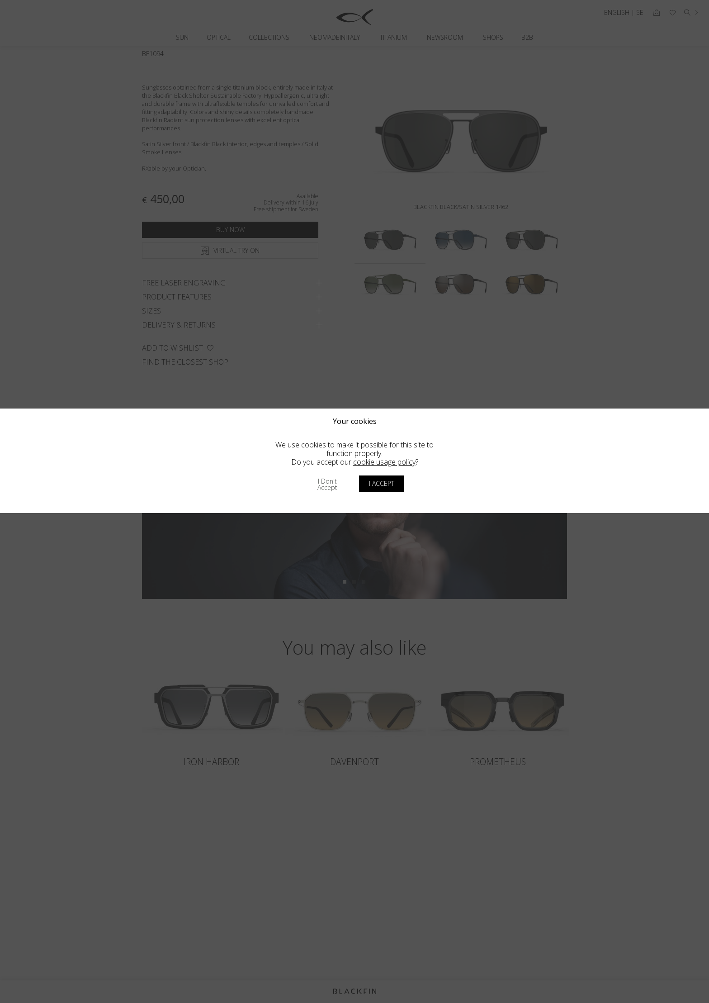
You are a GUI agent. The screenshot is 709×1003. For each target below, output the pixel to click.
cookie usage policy (384, 462)
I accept (381, 483)
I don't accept (327, 484)
